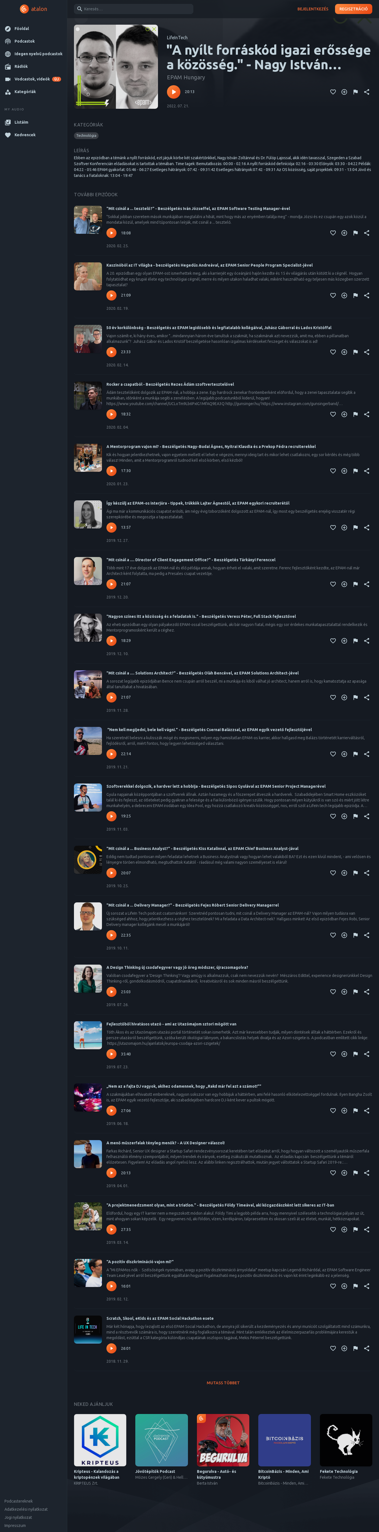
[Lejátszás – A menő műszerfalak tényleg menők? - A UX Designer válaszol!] (111, 1173)
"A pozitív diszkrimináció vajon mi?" (140, 1262)
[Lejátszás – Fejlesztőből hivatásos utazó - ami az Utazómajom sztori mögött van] (111, 1054)
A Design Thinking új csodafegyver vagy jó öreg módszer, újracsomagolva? (177, 967)
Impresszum (15, 1525)
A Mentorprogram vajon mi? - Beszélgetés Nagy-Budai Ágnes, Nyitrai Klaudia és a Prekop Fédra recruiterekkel (211, 446)
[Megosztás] (366, 92)
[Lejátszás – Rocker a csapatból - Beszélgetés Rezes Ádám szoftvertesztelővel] (111, 414)
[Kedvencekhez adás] (333, 92)
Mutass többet (223, 1383)
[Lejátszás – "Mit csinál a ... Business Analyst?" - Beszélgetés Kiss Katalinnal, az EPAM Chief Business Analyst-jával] (111, 873)
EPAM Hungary (186, 77)
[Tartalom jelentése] (355, 92)
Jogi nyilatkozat (18, 1517)
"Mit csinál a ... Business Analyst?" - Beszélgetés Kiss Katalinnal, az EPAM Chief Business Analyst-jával (202, 848)
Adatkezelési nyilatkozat (26, 1509)
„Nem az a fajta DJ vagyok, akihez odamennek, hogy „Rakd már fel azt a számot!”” (183, 1086)
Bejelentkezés (313, 9)
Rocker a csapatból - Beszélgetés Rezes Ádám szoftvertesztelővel (170, 384)
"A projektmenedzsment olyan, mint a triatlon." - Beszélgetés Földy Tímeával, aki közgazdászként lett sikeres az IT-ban (220, 1205)
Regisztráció (353, 9)
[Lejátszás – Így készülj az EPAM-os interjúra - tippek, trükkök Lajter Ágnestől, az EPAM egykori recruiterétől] (111, 528)
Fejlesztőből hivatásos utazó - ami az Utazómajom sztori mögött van (171, 1024)
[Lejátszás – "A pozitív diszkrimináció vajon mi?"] (111, 1286)
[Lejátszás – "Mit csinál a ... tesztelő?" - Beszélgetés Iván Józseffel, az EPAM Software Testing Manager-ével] (111, 233)
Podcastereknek (18, 1501)
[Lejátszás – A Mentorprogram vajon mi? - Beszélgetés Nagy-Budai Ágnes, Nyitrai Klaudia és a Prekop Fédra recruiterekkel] (111, 471)
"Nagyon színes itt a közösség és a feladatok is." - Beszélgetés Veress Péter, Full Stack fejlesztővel (201, 616)
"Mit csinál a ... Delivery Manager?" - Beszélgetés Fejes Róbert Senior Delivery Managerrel (192, 905)
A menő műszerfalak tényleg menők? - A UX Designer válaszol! (165, 1143)
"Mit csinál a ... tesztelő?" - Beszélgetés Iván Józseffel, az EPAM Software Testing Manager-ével (198, 208)
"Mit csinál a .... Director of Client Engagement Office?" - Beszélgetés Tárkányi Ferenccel (190, 560)
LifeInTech (177, 37)
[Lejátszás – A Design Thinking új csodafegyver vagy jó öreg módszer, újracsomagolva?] (111, 992)
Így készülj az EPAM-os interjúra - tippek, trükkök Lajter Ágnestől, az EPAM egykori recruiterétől (197, 503)
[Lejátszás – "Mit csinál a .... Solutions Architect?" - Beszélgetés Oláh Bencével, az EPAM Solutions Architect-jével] (111, 697)
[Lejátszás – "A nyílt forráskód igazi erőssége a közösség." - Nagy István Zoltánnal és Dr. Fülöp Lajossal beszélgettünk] (173, 92)
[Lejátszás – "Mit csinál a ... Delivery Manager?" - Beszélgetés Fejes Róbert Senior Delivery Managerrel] (111, 935)
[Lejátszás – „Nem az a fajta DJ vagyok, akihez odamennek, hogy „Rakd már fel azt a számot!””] (111, 1111)
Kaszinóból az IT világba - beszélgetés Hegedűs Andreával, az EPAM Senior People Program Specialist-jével (209, 265)
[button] (33, 28)
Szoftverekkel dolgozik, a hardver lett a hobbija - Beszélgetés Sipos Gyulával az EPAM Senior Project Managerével (215, 786)
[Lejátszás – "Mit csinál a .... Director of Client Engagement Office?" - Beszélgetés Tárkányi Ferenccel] (111, 584)
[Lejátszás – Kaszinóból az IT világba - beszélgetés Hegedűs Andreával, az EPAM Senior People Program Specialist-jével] (111, 295)
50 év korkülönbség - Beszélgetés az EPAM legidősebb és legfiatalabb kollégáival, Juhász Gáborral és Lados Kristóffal (218, 327)
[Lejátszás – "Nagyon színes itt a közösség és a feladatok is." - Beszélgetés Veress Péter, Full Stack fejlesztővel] (111, 641)
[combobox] (132, 9)
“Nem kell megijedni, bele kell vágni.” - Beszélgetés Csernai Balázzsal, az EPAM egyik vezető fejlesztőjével (209, 729)
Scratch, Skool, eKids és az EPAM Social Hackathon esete (160, 1318)
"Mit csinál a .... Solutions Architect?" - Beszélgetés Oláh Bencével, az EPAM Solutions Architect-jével (202, 673)
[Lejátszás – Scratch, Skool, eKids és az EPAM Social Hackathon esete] (111, 1348)
